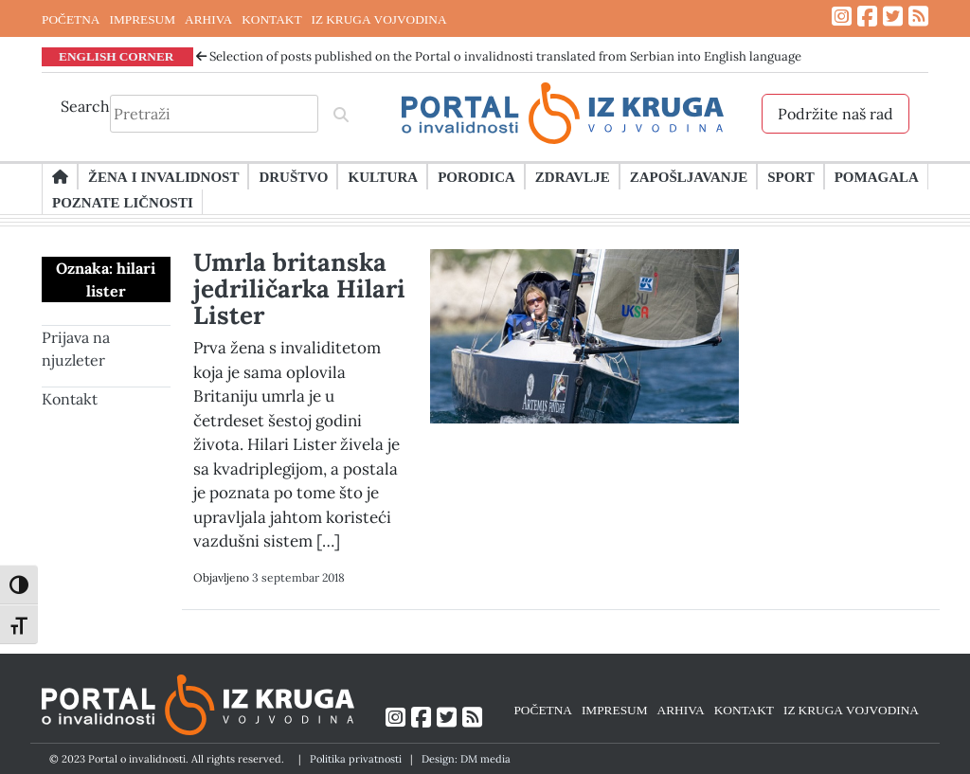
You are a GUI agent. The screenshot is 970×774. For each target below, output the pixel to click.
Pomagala (877, 176)
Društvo (293, 176)
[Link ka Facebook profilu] (867, 16)
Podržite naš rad (835, 113)
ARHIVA (208, 18)
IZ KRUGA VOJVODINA (379, 18)
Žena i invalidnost (163, 176)
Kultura (383, 176)
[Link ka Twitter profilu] (893, 16)
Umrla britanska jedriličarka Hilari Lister (299, 288)
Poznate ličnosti (122, 201)
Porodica (476, 176)
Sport (790, 176)
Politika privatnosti (356, 758)
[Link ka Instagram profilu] (842, 16)
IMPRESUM (142, 18)
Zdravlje (572, 176)
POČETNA (70, 18)
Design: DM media (466, 758)
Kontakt (70, 398)
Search (85, 106)
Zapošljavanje (688, 176)
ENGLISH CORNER (116, 55)
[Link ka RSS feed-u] (918, 16)
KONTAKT (271, 18)
